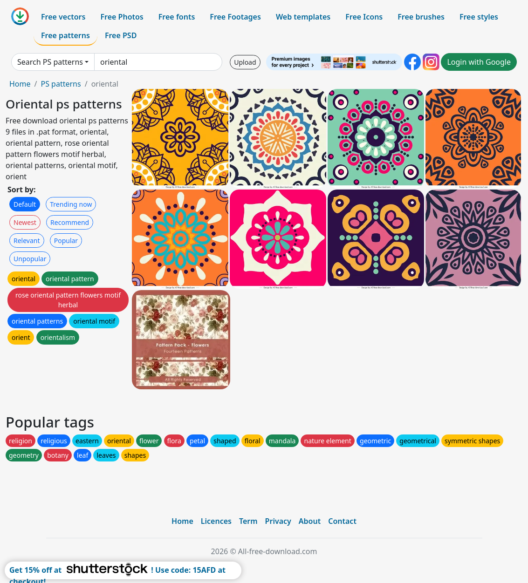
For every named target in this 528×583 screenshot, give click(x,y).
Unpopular (30, 258)
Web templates (303, 17)
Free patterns (65, 35)
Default (25, 204)
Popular (66, 240)
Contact (342, 521)
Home (20, 84)
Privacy (278, 521)
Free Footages (235, 17)
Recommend (69, 222)
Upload (245, 62)
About (310, 521)
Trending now (71, 204)
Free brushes (421, 17)
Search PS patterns (50, 62)
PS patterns (61, 84)
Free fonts (176, 17)
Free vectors (63, 17)
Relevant (27, 240)
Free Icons (364, 17)
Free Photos (121, 17)
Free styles (478, 17)
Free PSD (121, 35)
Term (248, 521)
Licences (216, 521)
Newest (25, 222)
